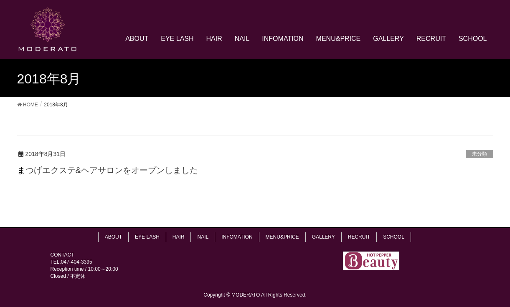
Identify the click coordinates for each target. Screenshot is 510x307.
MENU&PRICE (282, 237)
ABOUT (113, 237)
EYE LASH (147, 237)
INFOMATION (236, 237)
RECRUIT (359, 237)
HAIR (179, 237)
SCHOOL (393, 237)
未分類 (479, 154)
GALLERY (323, 237)
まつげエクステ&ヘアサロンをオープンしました (107, 170)
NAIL (202, 237)
